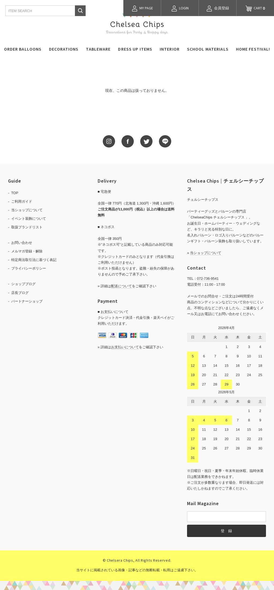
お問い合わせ (21, 243)
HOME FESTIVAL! (253, 49)
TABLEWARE (98, 49)
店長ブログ (20, 293)
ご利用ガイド (21, 201)
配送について (121, 286)
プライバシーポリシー (28, 268)
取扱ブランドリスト (27, 227)
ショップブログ (23, 284)
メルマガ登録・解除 (27, 251)
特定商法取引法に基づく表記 (33, 260)
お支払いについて (125, 347)
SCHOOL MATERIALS (208, 49)
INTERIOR (170, 49)
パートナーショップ (27, 301)
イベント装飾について (28, 219)
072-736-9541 (208, 279)
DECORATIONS (63, 49)
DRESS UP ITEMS (135, 49)
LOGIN (180, 8)
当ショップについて (27, 210)
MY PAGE (142, 8)
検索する (80, 10)
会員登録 (217, 8)
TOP (14, 193)
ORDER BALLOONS (23, 49)
